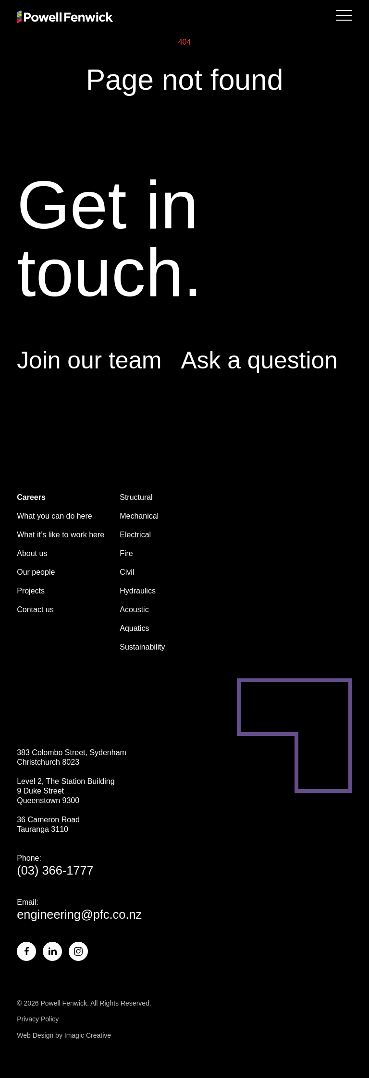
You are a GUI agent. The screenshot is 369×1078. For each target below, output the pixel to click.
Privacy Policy (38, 1019)
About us (32, 553)
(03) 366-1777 (55, 870)
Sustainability (142, 647)
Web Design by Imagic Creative (64, 1035)
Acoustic (134, 609)
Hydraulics (138, 591)
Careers (31, 497)
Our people (36, 572)
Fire (126, 553)
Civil (127, 572)
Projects (31, 591)
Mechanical (139, 516)
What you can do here (54, 516)
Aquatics (134, 628)
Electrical (135, 535)
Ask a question (259, 360)
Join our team (89, 360)
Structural (136, 497)
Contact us (35, 609)
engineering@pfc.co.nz (79, 914)
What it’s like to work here (60, 535)
